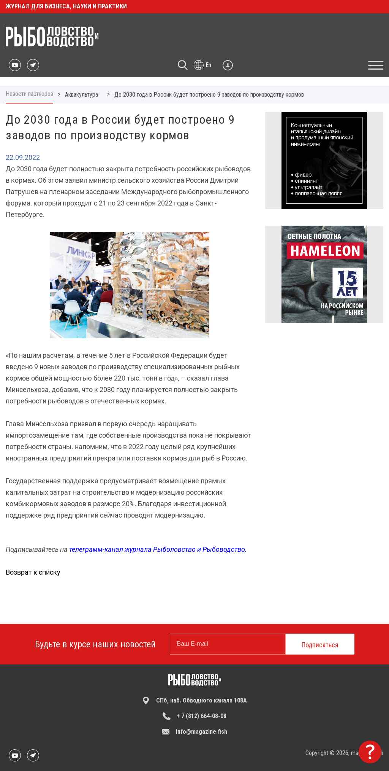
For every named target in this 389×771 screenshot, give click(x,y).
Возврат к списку (33, 572)
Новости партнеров (29, 93)
